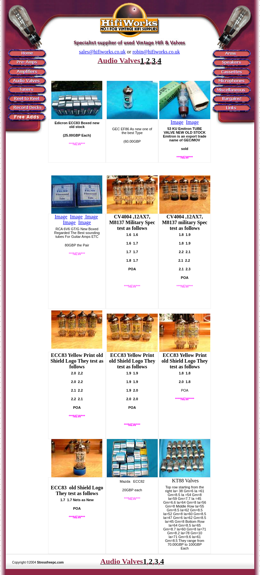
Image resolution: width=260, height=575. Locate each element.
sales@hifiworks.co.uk (102, 51)
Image (177, 122)
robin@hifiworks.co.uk (156, 51)
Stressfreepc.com (50, 562)
